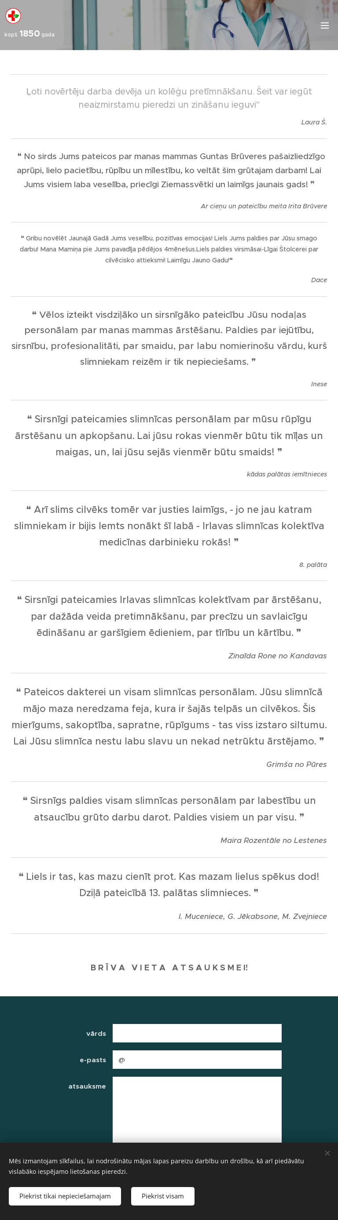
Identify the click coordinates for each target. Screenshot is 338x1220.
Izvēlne (325, 25)
